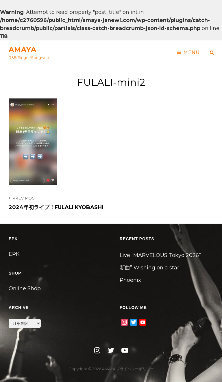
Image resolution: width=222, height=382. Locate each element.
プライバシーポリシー (135, 368)
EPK (14, 254)
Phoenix (130, 280)
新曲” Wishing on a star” (151, 267)
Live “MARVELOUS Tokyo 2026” (160, 255)
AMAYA (22, 49)
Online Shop (25, 288)
